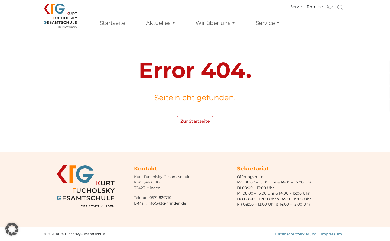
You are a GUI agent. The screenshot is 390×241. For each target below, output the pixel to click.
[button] (12, 229)
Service (265, 23)
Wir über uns (213, 23)
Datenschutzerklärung (296, 234)
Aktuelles (158, 23)
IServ (294, 6)
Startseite (112, 23)
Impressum (331, 234)
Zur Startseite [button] (195, 121)
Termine (315, 6)
